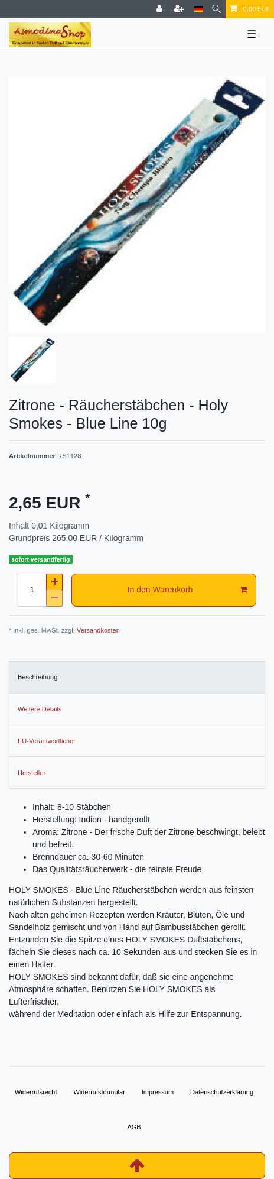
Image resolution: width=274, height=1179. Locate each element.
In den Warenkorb (187, 590)
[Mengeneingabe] (32, 590)
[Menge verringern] (54, 598)
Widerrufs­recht (36, 1092)
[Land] (198, 9)
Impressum (158, 1092)
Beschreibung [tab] (37, 677)
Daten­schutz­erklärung (221, 1092)
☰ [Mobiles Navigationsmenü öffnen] (251, 34)
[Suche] (216, 9)
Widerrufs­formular (99, 1092)
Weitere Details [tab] (39, 708)
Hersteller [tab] (31, 772)
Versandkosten (98, 630)
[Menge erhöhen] (54, 582)
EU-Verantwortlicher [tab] (47, 740)
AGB (134, 1127)
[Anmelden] (160, 9)
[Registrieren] (180, 9)
